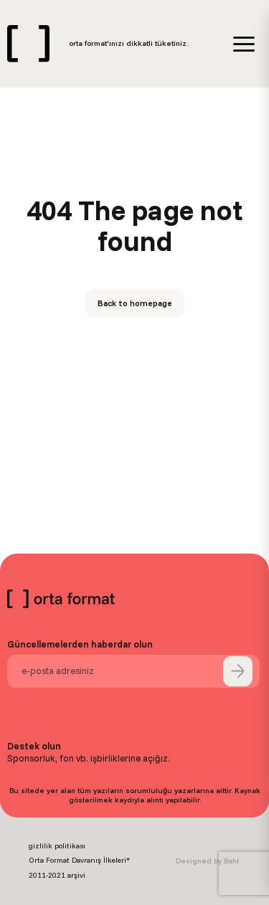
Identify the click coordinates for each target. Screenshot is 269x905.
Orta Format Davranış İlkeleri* (79, 860)
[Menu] (244, 44)
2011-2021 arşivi (57, 875)
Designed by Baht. (208, 861)
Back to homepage (135, 303)
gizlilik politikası (57, 845)
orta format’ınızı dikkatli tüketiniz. (128, 43)
